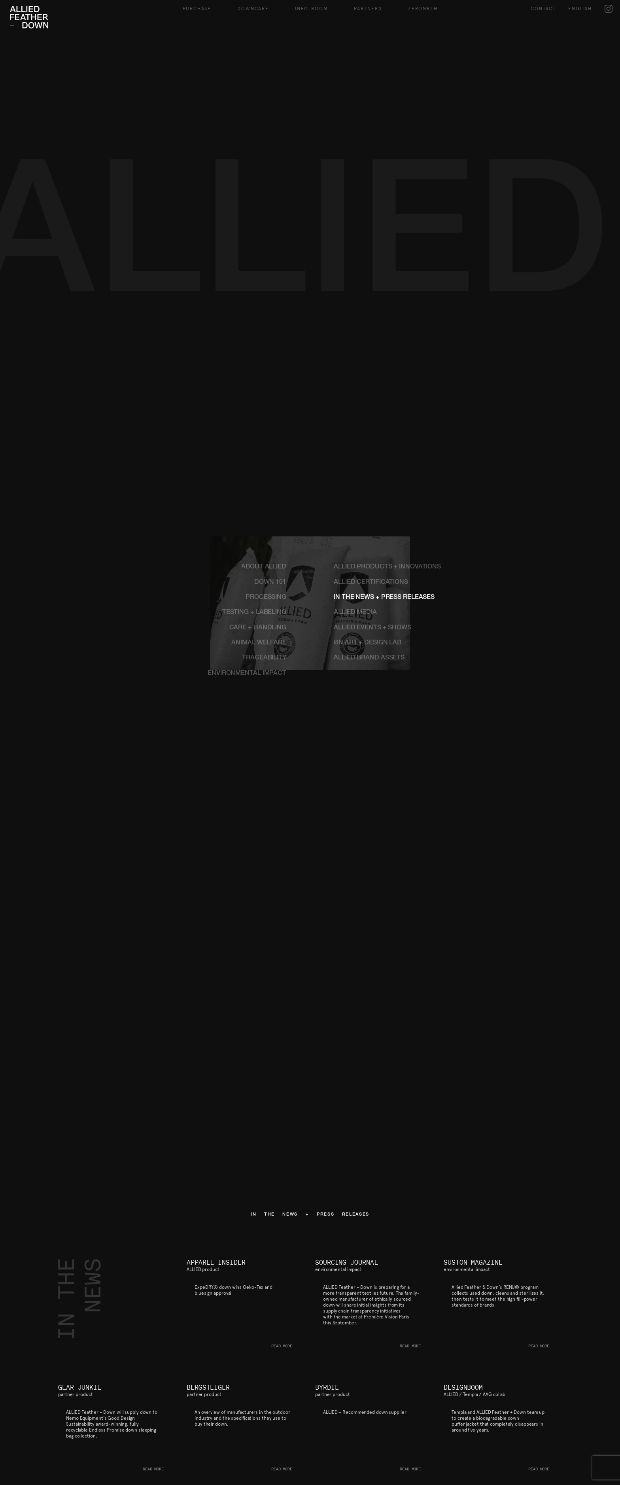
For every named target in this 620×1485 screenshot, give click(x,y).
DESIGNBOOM (463, 1388)
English (580, 8)
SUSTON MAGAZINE (473, 1263)
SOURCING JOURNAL (346, 1263)
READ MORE (281, 1346)
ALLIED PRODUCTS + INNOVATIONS (387, 567)
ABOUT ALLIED (263, 567)
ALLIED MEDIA (355, 613)
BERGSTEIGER (208, 1388)
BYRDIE (326, 1388)
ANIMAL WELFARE (258, 643)
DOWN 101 (270, 583)
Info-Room (311, 8)
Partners (368, 8)
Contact (543, 8)
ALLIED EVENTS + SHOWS (372, 628)
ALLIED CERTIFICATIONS (371, 583)
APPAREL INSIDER (216, 1263)
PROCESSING (266, 598)
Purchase (197, 8)
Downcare (252, 8)
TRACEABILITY (264, 658)
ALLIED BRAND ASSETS (369, 658)
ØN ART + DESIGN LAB (367, 643)
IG (609, 8)
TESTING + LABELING (254, 613)
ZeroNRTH (422, 8)
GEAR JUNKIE (79, 1388)
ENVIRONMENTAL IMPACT (247, 674)
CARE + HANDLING (258, 628)
